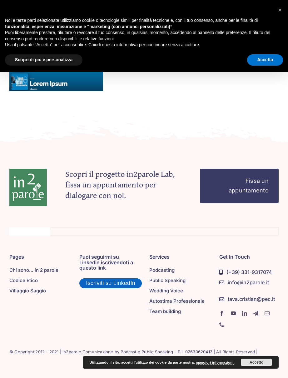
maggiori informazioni (215, 362)
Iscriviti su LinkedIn (110, 283)
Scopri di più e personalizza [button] (43, 59)
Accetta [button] (265, 59)
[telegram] (255, 313)
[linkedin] (244, 313)
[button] (280, 10)
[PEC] (247, 299)
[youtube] (233, 313)
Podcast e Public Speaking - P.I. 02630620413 (166, 351)
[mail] (267, 313)
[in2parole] (28, 171)
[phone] (221, 324)
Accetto (256, 362)
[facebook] (221, 313)
